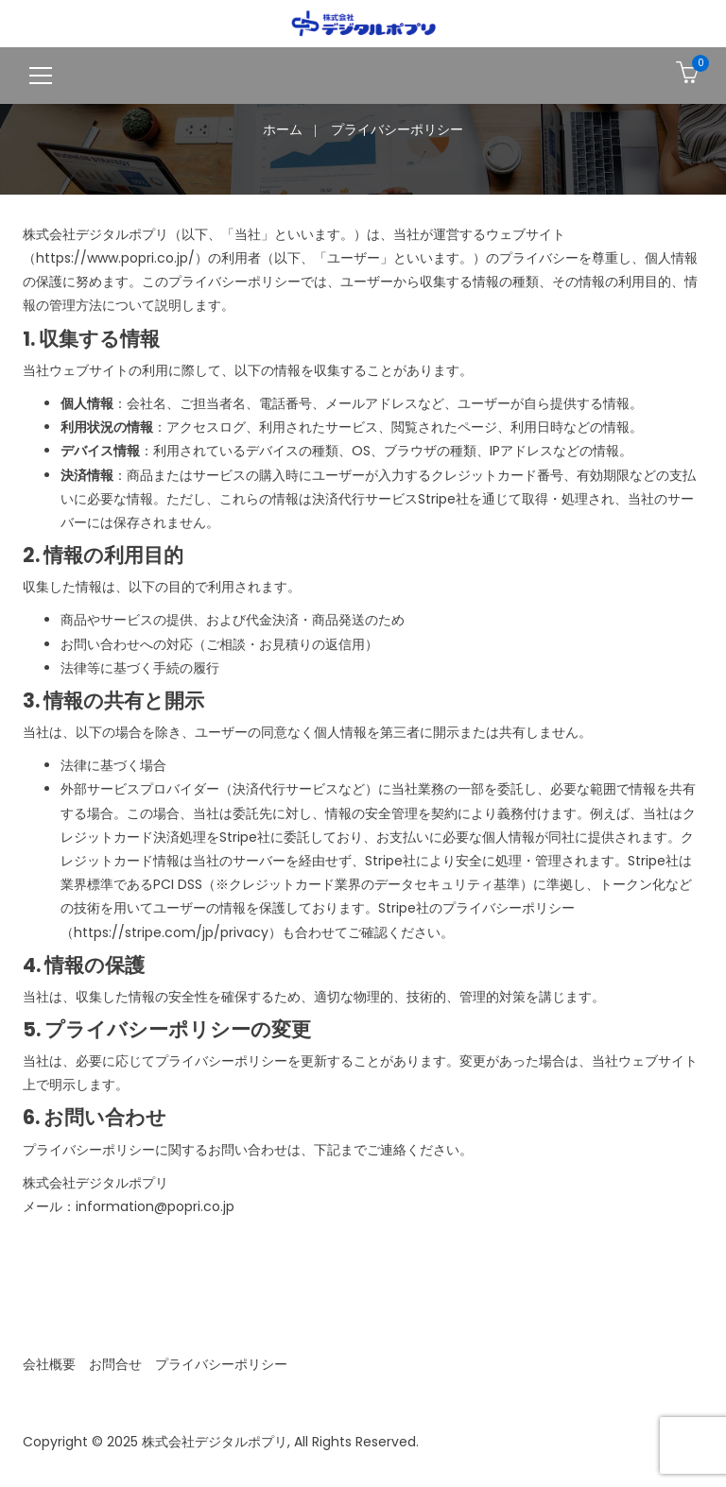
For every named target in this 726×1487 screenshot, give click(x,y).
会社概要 (49, 1364)
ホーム (282, 129)
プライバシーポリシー (221, 1364)
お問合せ (115, 1364)
